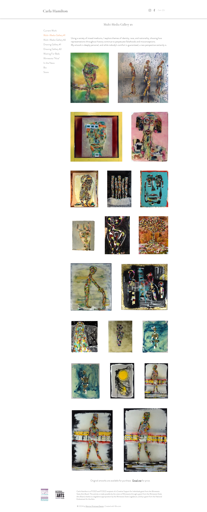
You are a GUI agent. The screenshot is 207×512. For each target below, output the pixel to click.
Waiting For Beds (51, 53)
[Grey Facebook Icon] (154, 10)
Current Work (50, 30)
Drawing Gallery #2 (52, 49)
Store (46, 72)
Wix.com (118, 506)
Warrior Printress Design (95, 506)
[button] (163, 10)
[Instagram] (150, 10)
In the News (49, 63)
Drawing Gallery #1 (52, 44)
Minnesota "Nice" (51, 58)
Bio (45, 67)
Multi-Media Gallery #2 (54, 40)
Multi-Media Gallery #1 (54, 35)
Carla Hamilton (55, 11)
